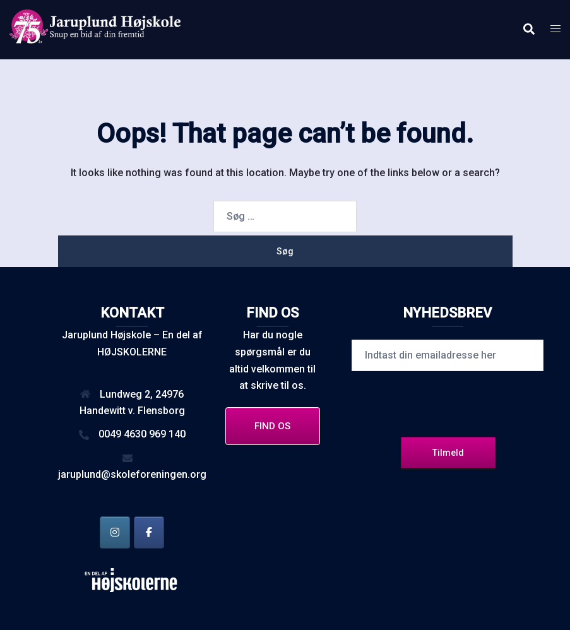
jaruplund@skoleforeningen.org (132, 474)
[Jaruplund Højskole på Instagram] (115, 532)
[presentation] (447, 402)
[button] (528, 29)
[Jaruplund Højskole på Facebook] (149, 532)
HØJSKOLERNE (132, 352)
